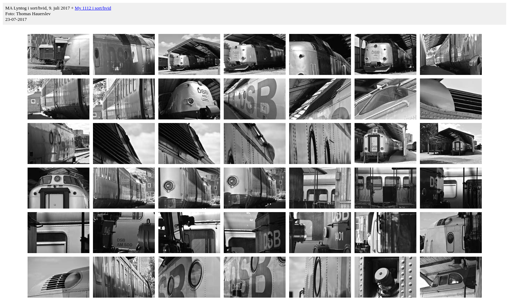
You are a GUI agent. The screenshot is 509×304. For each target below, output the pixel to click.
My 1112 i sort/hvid (93, 8)
